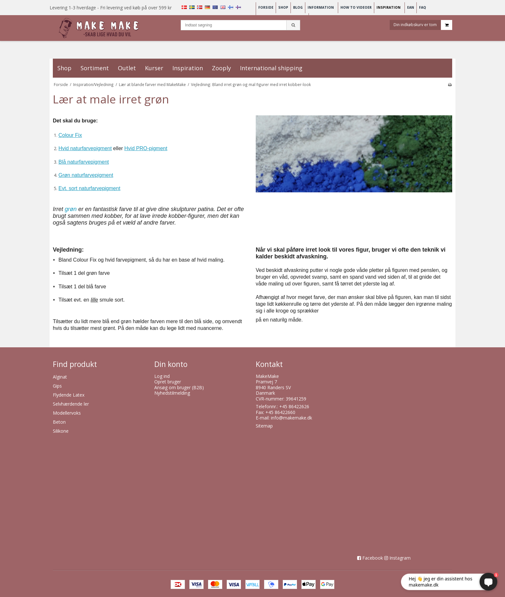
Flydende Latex (68, 395)
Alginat (60, 377)
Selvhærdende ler (71, 404)
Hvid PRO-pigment (145, 148)
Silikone (61, 431)
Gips (57, 386)
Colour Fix (70, 135)
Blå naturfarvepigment (84, 162)
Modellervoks (67, 413)
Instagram (400, 558)
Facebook (372, 558)
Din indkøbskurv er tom (423, 27)
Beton (59, 422)
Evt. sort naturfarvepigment (89, 188)
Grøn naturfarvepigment (86, 175)
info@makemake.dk (291, 418)
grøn (71, 209)
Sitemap (264, 426)
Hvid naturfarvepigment (85, 148)
